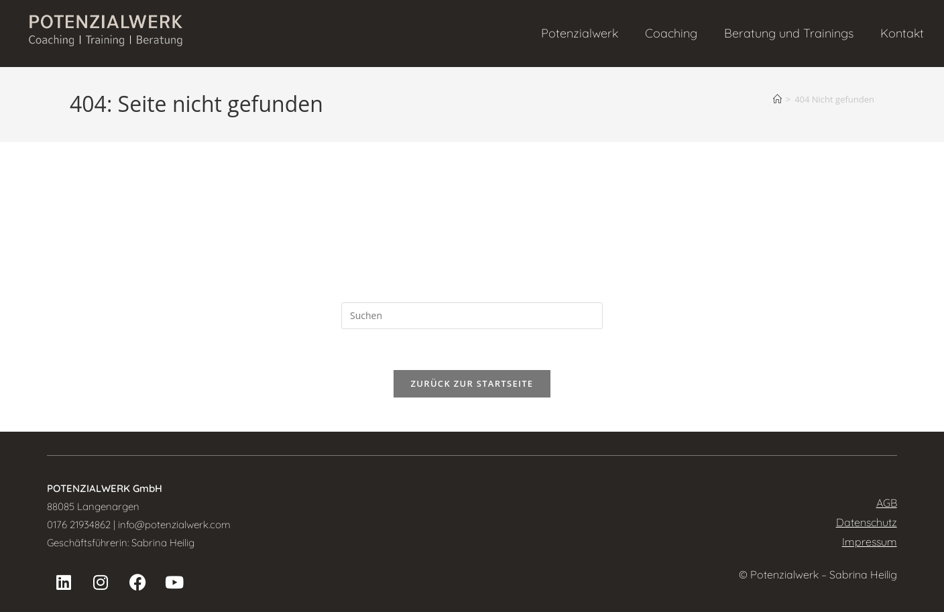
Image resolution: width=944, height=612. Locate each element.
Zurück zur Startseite (472, 383)
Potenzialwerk (579, 33)
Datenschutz (866, 522)
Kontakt (902, 33)
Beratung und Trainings (788, 33)
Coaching (671, 33)
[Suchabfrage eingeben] (472, 315)
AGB (886, 502)
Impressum (869, 541)
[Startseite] (777, 99)
